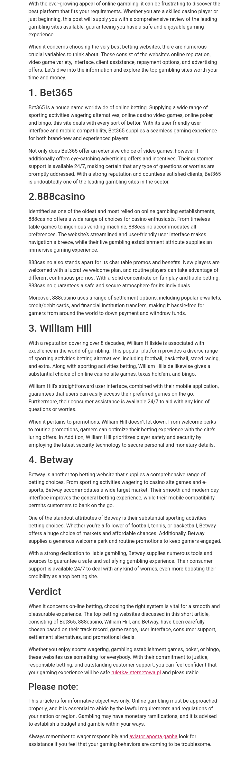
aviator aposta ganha (153, 736)
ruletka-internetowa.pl (136, 672)
